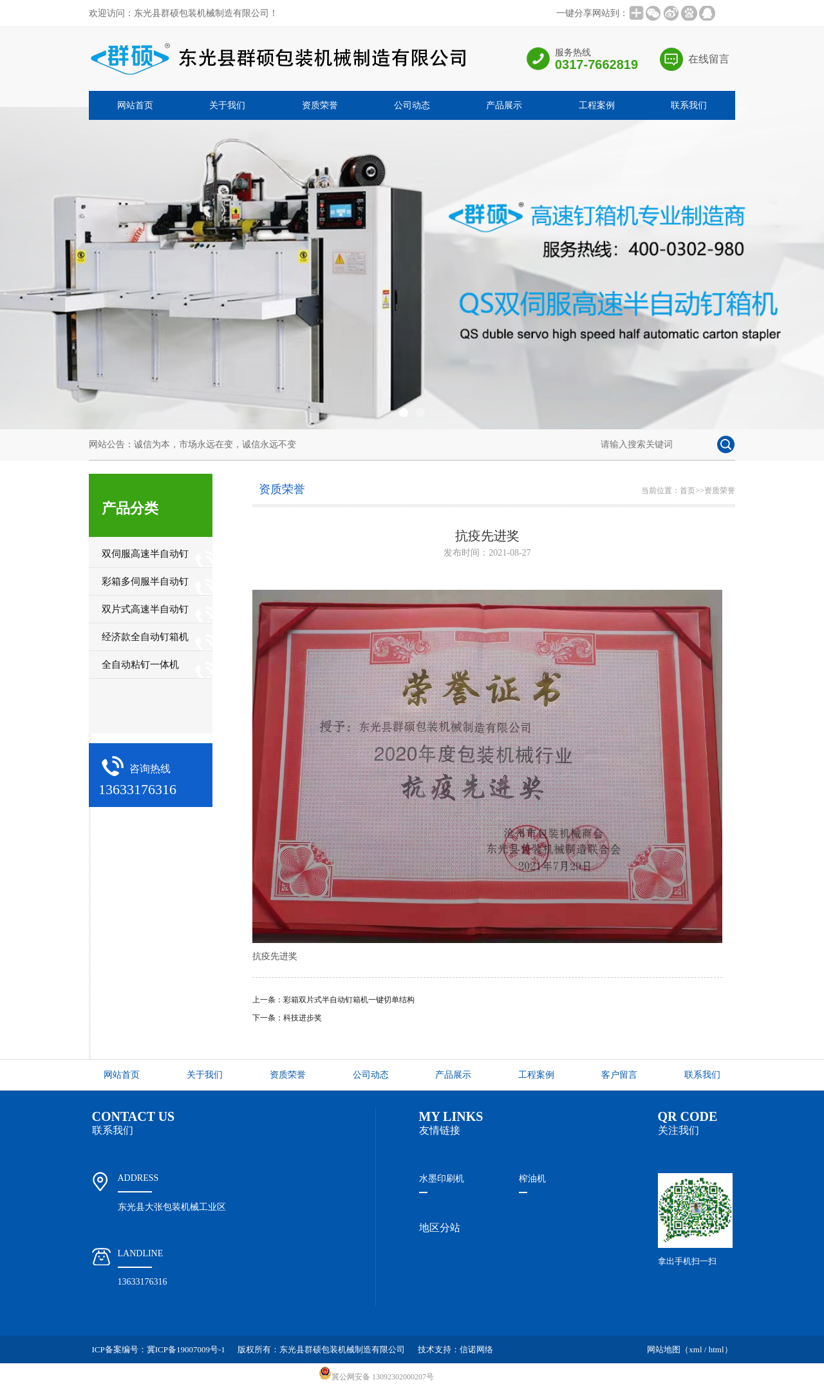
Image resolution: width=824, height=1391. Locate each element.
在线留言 (708, 59)
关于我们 (227, 105)
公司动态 (412, 105)
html (716, 1349)
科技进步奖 (302, 1017)
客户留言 (619, 1075)
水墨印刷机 (441, 1178)
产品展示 (504, 105)
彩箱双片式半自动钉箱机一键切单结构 (349, 999)
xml (695, 1349)
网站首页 (135, 105)
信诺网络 (476, 1349)
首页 (687, 490)
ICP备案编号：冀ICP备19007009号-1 (158, 1349)
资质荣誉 (320, 105)
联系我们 (689, 105)
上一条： (267, 999)
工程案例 (597, 105)
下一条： (267, 1017)
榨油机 (532, 1178)
